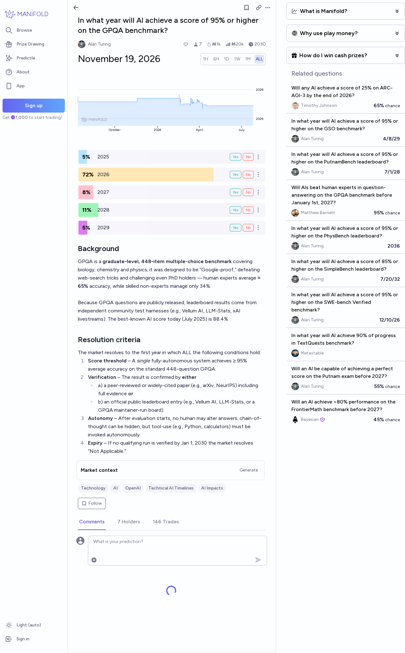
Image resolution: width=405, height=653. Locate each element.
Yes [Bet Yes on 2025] (235, 157)
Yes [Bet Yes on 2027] (235, 192)
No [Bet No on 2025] (248, 157)
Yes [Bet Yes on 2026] (235, 174)
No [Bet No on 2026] (248, 174)
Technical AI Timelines (171, 488)
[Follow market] (246, 8)
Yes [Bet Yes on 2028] (235, 210)
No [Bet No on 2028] (248, 210)
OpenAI (133, 488)
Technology (93, 488)
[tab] (92, 522)
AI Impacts (212, 488)
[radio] (205, 59)
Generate (249, 470)
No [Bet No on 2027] (248, 192)
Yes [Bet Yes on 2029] (235, 227)
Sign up (34, 105)
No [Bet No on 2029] (248, 227)
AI (115, 488)
